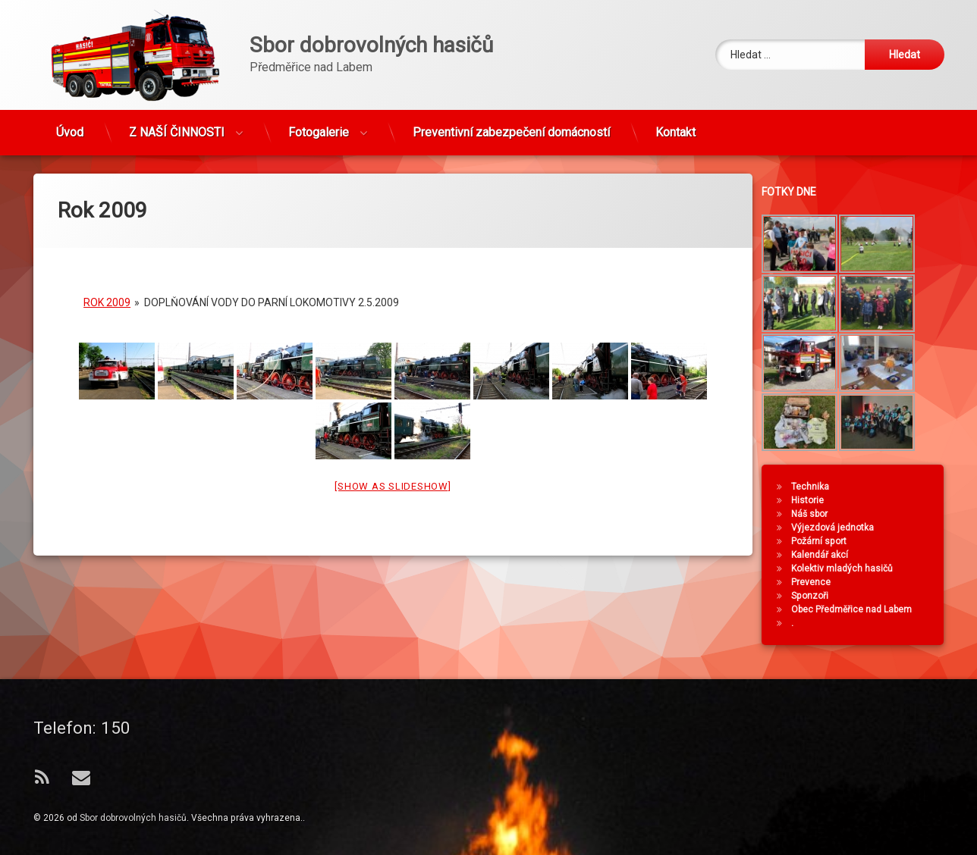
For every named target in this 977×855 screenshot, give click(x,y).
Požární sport (825, 541)
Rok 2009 (106, 287)
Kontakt (675, 126)
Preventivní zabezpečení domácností (511, 126)
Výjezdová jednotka (839, 527)
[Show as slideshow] (393, 471)
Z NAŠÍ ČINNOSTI (177, 126)
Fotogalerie (318, 126)
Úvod (69, 126)
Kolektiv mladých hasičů (849, 568)
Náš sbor (816, 514)
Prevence (817, 582)
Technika (817, 486)
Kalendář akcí (826, 555)
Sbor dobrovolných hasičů (133, 818)
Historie (814, 500)
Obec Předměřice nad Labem (858, 609)
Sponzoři (816, 595)
